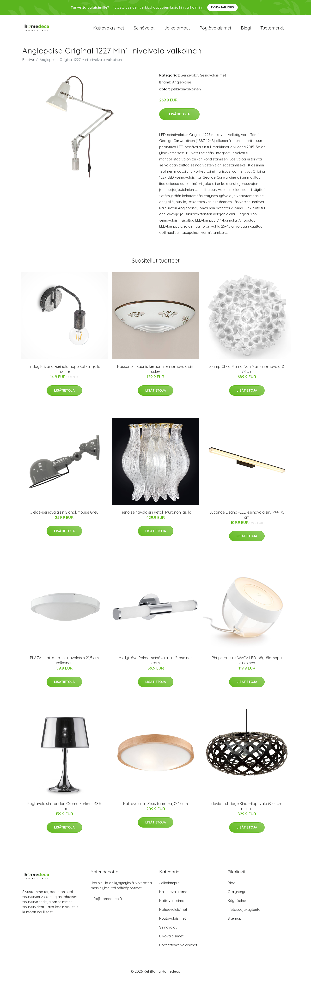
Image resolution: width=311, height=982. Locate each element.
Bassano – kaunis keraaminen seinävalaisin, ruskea (155, 371)
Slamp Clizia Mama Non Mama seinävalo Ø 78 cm (246, 371)
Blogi (246, 29)
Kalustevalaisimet (174, 894)
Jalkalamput (177, 29)
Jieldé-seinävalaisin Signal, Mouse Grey (64, 514)
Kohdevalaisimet (173, 912)
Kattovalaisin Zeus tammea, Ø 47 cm (155, 806)
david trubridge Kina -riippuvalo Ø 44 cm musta (246, 808)
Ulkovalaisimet (171, 938)
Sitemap (234, 920)
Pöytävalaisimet (215, 29)
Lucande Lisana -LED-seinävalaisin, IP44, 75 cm (246, 517)
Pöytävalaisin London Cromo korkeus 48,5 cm (64, 808)
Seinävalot (144, 29)
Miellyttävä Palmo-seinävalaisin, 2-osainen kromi (156, 663)
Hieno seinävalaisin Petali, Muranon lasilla (155, 514)
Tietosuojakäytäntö (244, 912)
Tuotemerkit (272, 29)
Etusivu (28, 62)
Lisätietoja (179, 116)
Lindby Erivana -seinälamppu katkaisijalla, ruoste (64, 371)
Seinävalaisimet (213, 77)
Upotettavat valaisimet (178, 947)
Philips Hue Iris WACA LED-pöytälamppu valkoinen (247, 663)
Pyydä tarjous (222, 7)
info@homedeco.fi (106, 901)
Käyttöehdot (238, 903)
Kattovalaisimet (108, 29)
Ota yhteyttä (238, 894)
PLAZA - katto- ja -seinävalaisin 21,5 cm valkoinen (64, 663)
